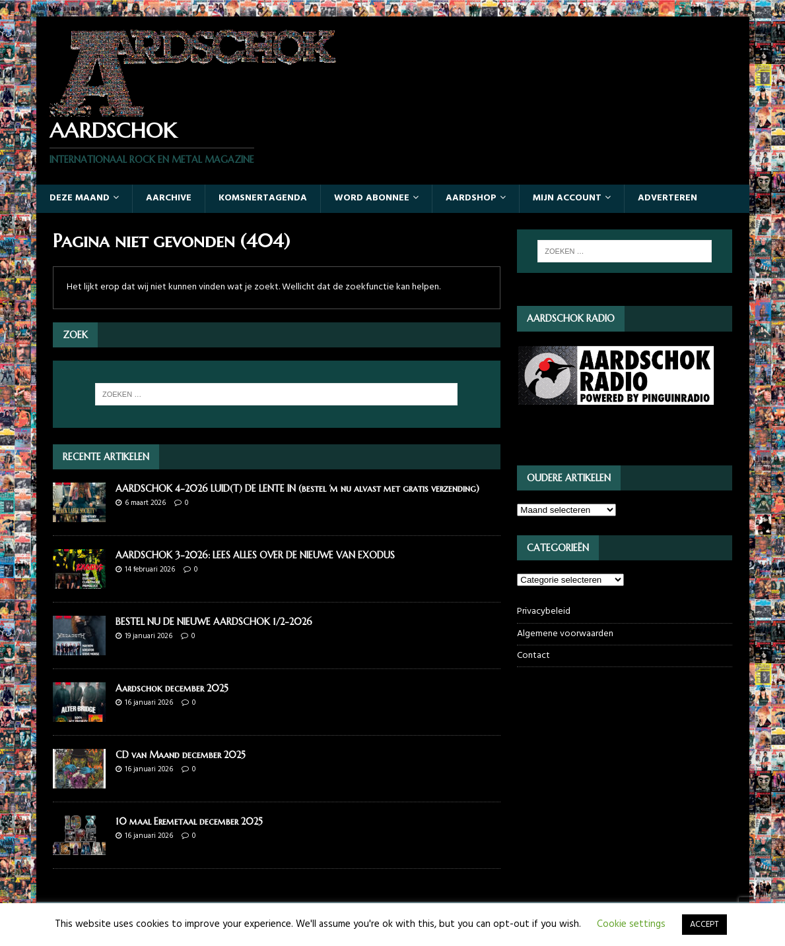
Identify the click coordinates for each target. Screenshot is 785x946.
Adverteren (667, 198)
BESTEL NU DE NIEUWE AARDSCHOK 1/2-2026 (214, 622)
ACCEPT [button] (704, 924)
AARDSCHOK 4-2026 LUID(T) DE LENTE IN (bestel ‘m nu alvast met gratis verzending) (297, 488)
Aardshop (471, 198)
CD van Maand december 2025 (181, 755)
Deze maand (80, 198)
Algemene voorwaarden (565, 633)
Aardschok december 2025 (172, 688)
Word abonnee (371, 198)
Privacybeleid (543, 612)
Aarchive (168, 198)
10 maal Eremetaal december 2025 (189, 821)
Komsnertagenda (263, 198)
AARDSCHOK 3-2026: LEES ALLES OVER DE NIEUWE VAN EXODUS (255, 555)
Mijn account (567, 198)
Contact (533, 655)
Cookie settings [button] (631, 924)
